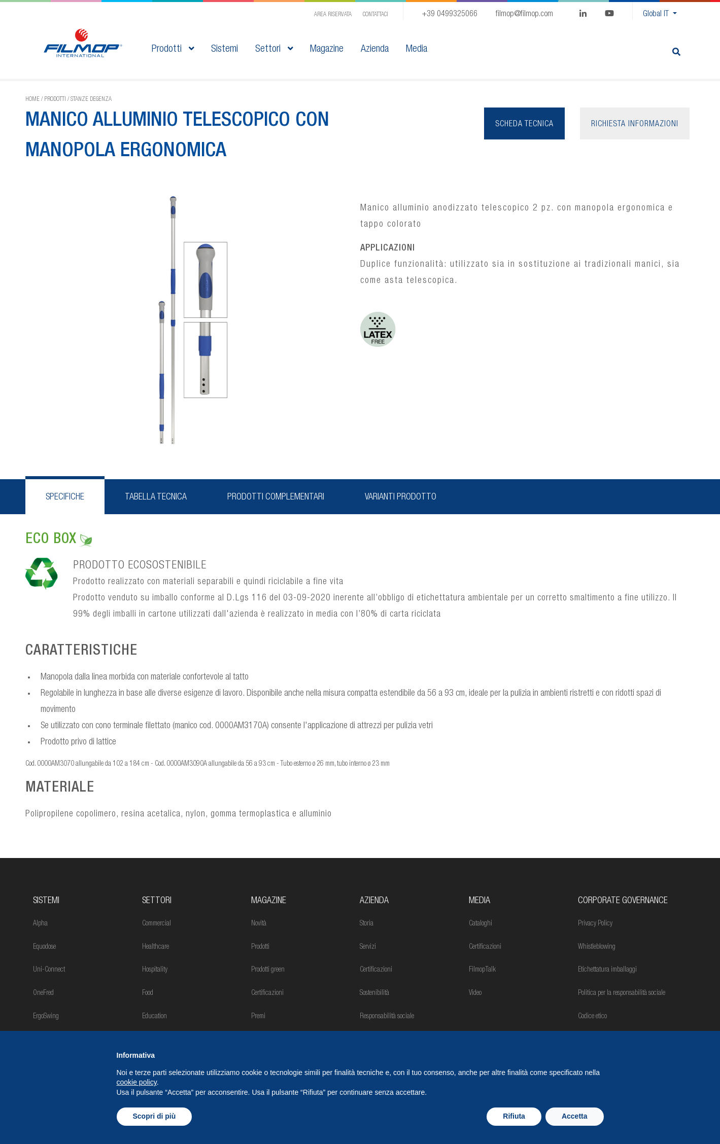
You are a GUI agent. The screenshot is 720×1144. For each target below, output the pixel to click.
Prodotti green (268, 970)
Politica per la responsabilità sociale (621, 993)
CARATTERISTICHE (81, 652)
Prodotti (173, 50)
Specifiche (65, 497)
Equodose (44, 947)
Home (32, 99)
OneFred (43, 993)
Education (154, 1016)
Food (147, 993)
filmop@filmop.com (524, 15)
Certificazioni (267, 993)
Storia (366, 923)
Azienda (374, 901)
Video (475, 993)
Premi (258, 1016)
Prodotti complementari (275, 497)
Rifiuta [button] (514, 1116)
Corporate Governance (623, 901)
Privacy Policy (595, 923)
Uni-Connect (49, 970)
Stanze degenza (91, 99)
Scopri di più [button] (154, 1116)
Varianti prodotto (400, 497)
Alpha (40, 923)
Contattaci (375, 15)
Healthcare (155, 947)
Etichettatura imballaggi (607, 970)
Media (479, 901)
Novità (258, 923)
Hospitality (154, 970)
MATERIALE (59, 788)
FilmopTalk (482, 970)
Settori (274, 50)
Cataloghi (480, 923)
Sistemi (46, 901)
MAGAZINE (268, 901)
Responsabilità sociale (387, 1016)
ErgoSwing (46, 1016)
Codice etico (592, 1016)
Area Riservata (333, 15)
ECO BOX (58, 540)
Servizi (368, 947)
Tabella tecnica (156, 497)
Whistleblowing (596, 947)
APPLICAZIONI (387, 248)
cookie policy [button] (137, 1082)
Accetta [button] (575, 1116)
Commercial (156, 923)
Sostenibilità (374, 993)
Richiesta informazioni (634, 125)
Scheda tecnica (524, 125)
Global (657, 15)
